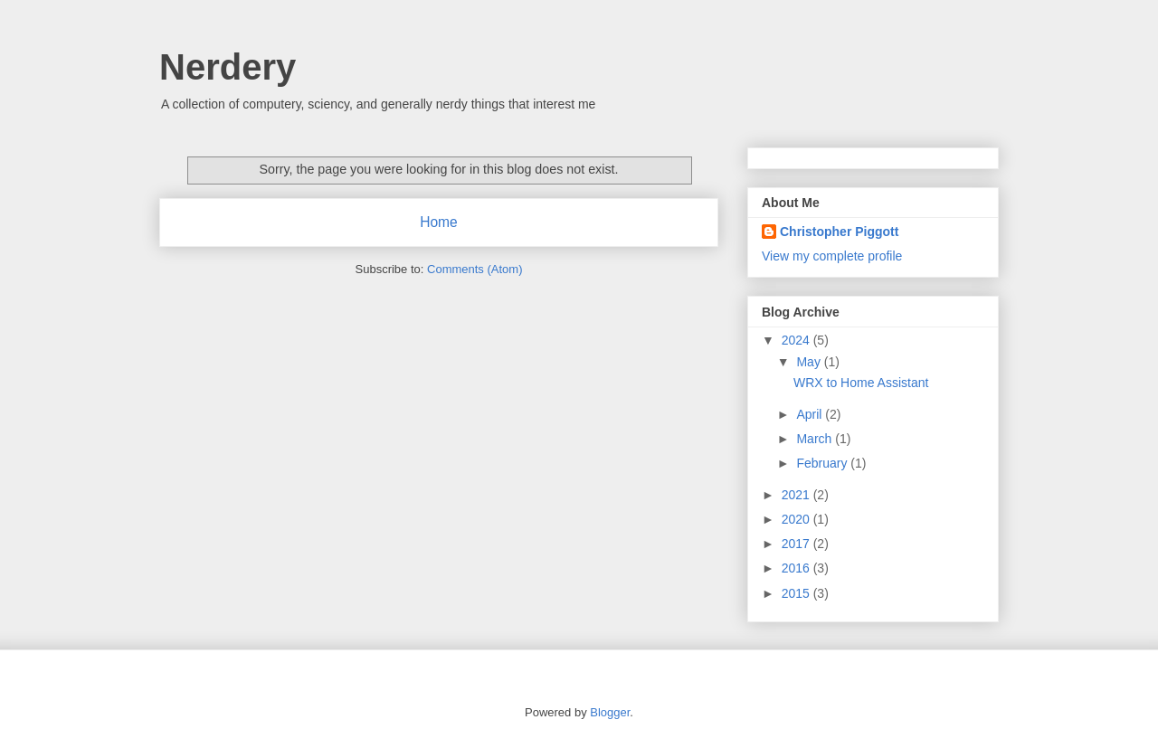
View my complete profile (832, 256)
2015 (797, 593)
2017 (797, 543)
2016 (797, 568)
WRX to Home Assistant (860, 382)
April (810, 414)
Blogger (610, 712)
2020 (797, 519)
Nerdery (227, 67)
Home (439, 222)
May (809, 362)
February (823, 463)
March (815, 438)
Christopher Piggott (839, 231)
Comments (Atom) (474, 269)
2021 (797, 495)
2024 (797, 340)
